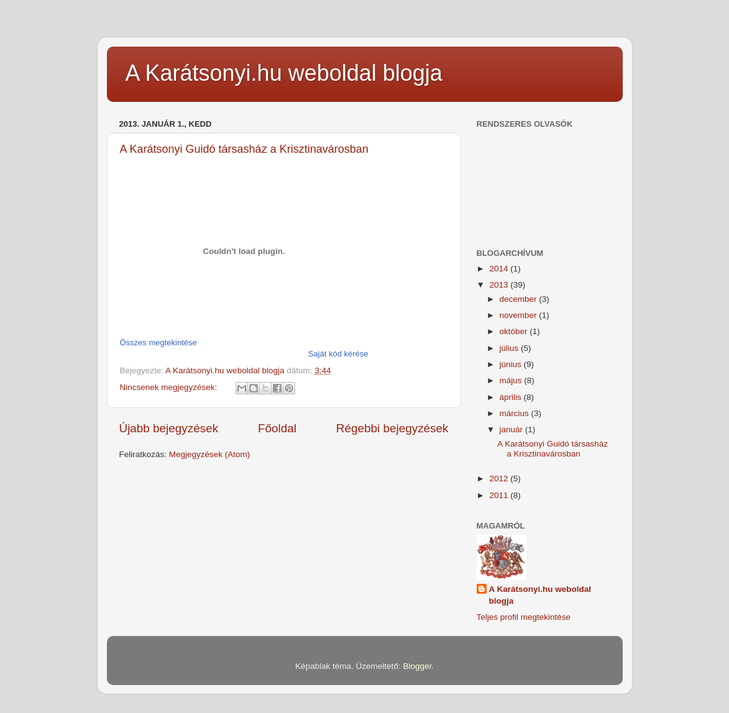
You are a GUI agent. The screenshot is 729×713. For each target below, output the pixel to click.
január (512, 429)
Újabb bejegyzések (169, 428)
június (512, 364)
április (512, 397)
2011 (499, 495)
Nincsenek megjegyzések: (170, 387)
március (515, 413)
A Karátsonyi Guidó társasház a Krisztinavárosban (244, 149)
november (519, 315)
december (519, 299)
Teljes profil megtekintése (524, 617)
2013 (499, 284)
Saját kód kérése (338, 353)
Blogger (417, 666)
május (512, 380)
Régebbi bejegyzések (392, 428)
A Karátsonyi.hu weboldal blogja (284, 73)
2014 (499, 268)
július (510, 348)
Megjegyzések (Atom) (209, 454)
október (515, 331)
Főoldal (277, 428)
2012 (499, 478)
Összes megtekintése (158, 342)
